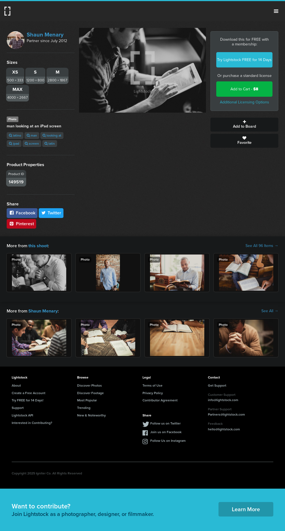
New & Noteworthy (91, 415)
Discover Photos (89, 385)
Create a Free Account (28, 392)
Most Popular (87, 400)
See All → (269, 311)
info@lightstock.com (223, 400)
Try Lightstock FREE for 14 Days (244, 60)
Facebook (22, 213)
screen (32, 143)
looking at (52, 135)
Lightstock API (22, 415)
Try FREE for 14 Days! (27, 400)
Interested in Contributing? (32, 422)
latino (15, 135)
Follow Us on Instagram (168, 440)
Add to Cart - (244, 89)
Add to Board (244, 124)
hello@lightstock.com (224, 429)
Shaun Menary (45, 34)
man (32, 135)
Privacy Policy (152, 392)
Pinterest (21, 223)
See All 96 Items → (261, 246)
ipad (14, 143)
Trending (83, 407)
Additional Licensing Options (244, 102)
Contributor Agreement (160, 400)
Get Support (217, 385)
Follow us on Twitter (165, 423)
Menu (276, 11)
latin (50, 143)
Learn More (246, 509)
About (16, 385)
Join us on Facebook (165, 432)
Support (18, 407)
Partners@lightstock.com (226, 414)
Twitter (51, 213)
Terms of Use (152, 385)
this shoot (38, 246)
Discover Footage (90, 392)
